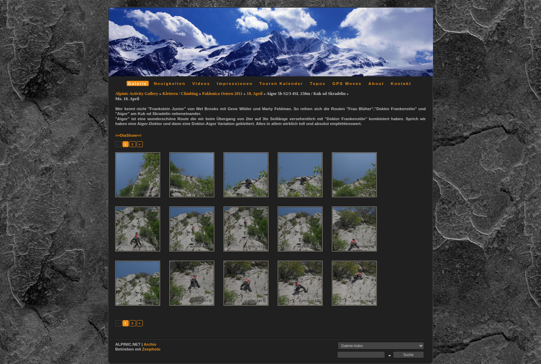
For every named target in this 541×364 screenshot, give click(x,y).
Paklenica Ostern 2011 (222, 93)
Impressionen (235, 83)
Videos (201, 83)
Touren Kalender (281, 83)
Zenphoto (151, 349)
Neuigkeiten (170, 83)
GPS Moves (347, 83)
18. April (255, 93)
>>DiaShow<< (128, 135)
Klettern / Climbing (180, 93)
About (376, 83)
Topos (318, 83)
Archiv (150, 344)
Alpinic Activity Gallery (136, 93)
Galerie (137, 83)
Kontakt (401, 83)
